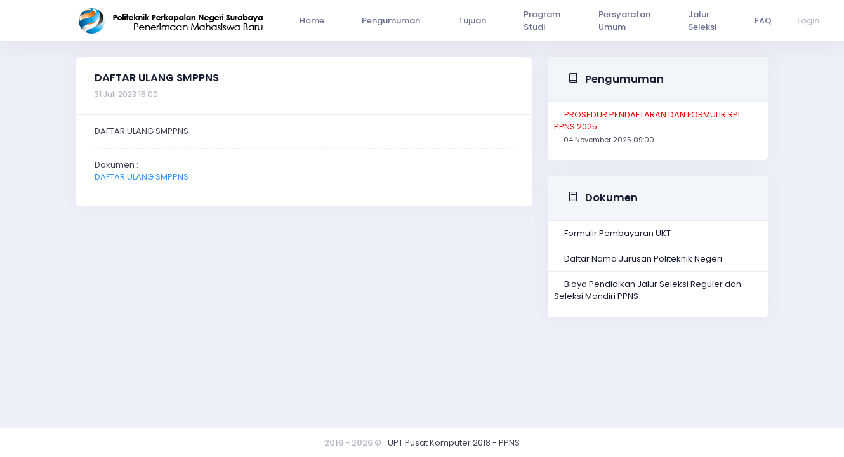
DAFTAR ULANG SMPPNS (141, 177)
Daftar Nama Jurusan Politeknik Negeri (643, 259)
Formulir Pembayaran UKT (617, 233)
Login (748, 21)
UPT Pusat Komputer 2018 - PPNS (454, 443)
